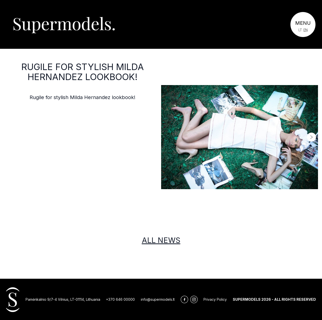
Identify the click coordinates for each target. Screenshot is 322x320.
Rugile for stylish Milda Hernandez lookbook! (82, 71)
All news (161, 240)
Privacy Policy (215, 299)
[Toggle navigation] (302, 24)
